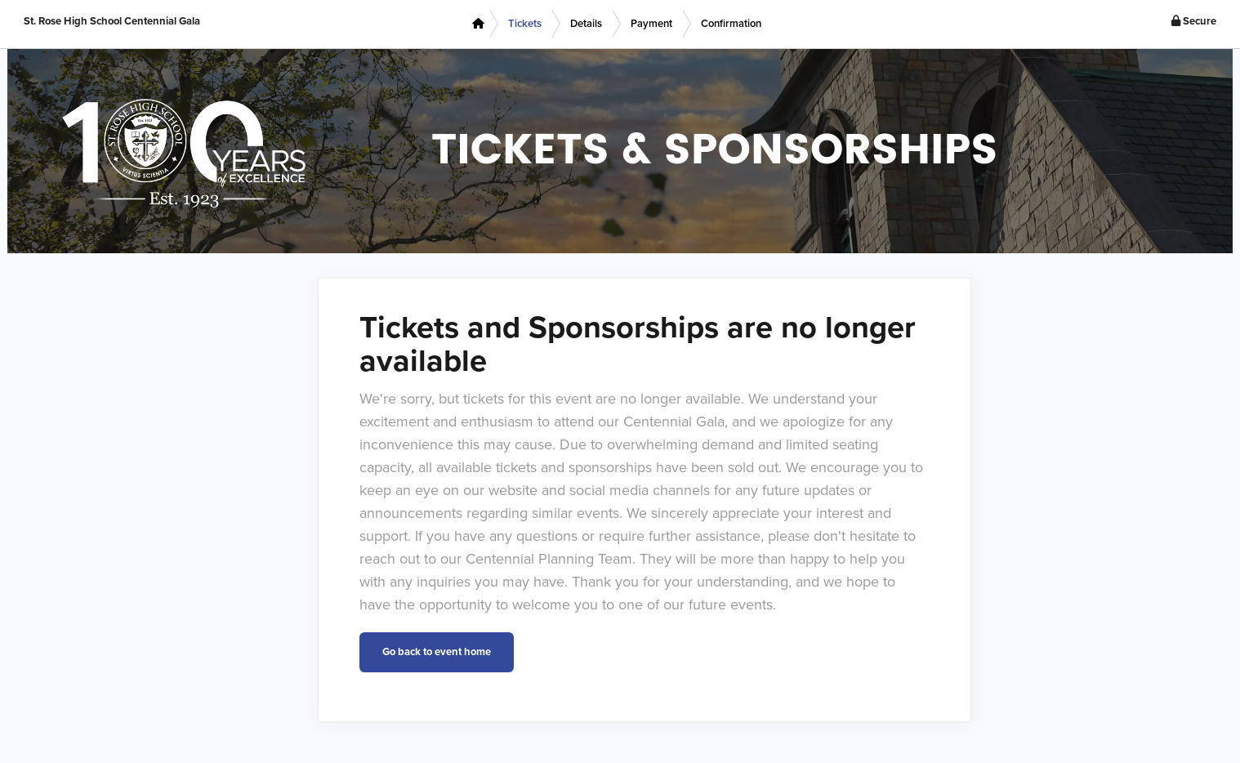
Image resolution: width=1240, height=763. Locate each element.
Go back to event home (436, 651)
